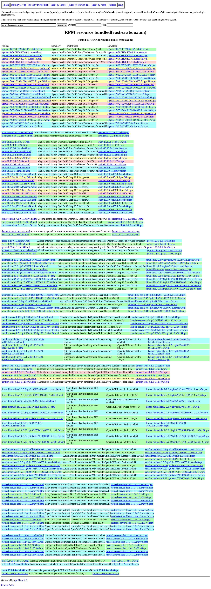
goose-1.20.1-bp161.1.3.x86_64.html (19, 253)
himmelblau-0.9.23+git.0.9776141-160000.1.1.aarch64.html (30, 279)
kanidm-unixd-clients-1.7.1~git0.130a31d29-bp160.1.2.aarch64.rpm (169, 352)
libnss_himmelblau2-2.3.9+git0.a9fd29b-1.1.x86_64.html (28, 407)
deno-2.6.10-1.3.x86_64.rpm (125, 234)
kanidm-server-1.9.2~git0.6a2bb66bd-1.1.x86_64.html (27, 320)
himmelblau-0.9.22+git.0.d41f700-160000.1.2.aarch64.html (29, 285)
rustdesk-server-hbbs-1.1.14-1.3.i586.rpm (130, 519)
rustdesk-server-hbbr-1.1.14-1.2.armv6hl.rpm (132, 500)
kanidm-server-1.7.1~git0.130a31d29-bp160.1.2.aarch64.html (30, 330)
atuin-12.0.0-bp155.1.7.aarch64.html (19, 206)
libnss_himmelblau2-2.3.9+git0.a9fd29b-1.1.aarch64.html (29, 401)
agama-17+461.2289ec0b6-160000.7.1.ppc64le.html (26, 81)
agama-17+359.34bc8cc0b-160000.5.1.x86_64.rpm (132, 120)
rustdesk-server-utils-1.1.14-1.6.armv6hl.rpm (127, 538)
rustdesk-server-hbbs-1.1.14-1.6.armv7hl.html (23, 516)
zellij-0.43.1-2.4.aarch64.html (15, 564)
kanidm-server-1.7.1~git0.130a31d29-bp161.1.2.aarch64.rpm (159, 323)
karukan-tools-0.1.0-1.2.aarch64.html (19, 365)
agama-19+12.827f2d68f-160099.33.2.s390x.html (25, 71)
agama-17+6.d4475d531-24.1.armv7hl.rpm (128, 126)
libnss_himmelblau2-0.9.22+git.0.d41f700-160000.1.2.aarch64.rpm (177, 436)
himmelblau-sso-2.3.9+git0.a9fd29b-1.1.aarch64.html (27, 301)
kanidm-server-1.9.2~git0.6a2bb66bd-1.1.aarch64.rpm (155, 317)
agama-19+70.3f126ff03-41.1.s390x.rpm (127, 62)
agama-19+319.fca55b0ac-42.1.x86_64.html (22, 49)
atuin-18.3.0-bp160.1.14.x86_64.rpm (115, 196)
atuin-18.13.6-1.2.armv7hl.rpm (112, 154)
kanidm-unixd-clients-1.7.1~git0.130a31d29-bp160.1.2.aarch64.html (23, 352)
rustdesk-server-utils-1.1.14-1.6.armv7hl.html (23, 542)
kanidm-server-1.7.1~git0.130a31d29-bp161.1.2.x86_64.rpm (158, 327)
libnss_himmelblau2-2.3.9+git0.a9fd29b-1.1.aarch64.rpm (173, 401)
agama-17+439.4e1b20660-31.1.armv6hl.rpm (129, 91)
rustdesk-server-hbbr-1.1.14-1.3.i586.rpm (130, 494)
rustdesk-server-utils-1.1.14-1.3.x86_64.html (22, 548)
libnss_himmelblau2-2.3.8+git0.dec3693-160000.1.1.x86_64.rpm (176, 418)
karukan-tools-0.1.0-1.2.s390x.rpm (152, 372)
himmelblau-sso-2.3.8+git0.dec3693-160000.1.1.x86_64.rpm (156, 311)
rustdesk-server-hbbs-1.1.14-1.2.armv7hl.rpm (132, 529)
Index (6, 5)
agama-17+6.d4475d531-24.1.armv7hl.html (22, 126)
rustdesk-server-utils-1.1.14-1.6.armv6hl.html (23, 538)
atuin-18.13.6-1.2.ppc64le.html (16, 158)
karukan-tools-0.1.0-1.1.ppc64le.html (19, 378)
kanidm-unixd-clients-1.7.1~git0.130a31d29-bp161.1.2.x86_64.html (23, 346)
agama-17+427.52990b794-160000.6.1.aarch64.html (26, 97)
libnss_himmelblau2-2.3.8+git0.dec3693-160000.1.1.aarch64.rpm (177, 412)
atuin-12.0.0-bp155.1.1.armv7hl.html (19, 212)
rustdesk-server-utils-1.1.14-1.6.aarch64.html (23, 535)
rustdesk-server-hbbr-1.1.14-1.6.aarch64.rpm (131, 484)
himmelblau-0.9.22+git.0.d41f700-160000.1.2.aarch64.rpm (173, 285)
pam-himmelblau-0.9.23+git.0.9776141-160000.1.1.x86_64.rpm (175, 472)
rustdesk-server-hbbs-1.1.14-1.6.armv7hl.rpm (132, 516)
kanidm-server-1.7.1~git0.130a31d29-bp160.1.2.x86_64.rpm (158, 333)
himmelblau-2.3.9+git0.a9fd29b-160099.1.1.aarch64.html (28, 260)
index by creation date (79, 5)
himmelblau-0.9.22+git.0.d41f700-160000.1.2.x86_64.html (29, 288)
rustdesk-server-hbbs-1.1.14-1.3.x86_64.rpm (132, 523)
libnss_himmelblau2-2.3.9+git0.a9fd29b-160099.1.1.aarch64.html (32, 389)
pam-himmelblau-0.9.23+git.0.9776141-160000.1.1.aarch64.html (32, 468)
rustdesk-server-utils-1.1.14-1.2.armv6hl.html (23, 551)
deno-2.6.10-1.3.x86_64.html (15, 234)
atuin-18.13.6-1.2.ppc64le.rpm (112, 158)
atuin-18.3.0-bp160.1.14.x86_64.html (19, 196)
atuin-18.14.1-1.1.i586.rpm (111, 145)
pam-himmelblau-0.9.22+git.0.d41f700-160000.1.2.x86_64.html (32, 478)
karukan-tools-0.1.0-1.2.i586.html (17, 369)
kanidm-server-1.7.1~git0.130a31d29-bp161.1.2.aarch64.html (30, 323)
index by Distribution (38, 5)
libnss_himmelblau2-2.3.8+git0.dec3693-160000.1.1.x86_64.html (32, 418)
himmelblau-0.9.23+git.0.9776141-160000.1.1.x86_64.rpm (173, 282)
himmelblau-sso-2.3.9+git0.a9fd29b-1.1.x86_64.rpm (152, 304)
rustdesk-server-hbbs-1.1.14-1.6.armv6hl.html (23, 513)
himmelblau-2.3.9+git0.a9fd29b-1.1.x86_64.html (25, 269)
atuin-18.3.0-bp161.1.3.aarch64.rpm (115, 174)
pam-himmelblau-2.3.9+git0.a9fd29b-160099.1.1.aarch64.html (31, 449)
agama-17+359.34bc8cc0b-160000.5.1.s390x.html (25, 116)
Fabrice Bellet (7, 585)
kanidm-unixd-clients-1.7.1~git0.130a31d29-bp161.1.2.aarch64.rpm (169, 340)
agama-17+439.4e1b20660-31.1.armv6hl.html (23, 91)
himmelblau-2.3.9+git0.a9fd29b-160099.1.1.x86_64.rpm (172, 263)
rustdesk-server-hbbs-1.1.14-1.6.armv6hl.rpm (132, 513)
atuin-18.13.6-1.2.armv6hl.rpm (112, 151)
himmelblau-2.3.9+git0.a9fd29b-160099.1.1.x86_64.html (28, 263)
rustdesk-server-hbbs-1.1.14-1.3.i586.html (21, 519)
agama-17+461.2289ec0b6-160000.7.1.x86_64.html (26, 87)
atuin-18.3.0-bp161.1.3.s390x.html (18, 180)
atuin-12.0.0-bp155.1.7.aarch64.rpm (115, 206)
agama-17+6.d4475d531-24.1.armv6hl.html (22, 123)
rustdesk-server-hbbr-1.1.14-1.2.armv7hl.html (23, 504)
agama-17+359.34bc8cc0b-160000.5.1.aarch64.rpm (132, 110)
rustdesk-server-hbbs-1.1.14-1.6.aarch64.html (23, 510)
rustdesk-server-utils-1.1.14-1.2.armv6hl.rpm (127, 551)
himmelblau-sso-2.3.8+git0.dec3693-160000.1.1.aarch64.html (31, 307)
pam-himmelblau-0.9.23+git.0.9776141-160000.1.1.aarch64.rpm (175, 468)
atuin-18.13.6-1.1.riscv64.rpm (112, 164)
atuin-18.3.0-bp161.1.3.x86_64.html (18, 183)
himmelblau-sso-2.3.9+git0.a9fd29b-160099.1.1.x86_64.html (30, 298)
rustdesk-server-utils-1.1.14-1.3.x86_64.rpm (126, 548)
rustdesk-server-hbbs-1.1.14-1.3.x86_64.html (23, 523)
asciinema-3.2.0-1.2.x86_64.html (17, 135)
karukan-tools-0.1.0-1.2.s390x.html (18, 372)
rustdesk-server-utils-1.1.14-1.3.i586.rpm (125, 545)
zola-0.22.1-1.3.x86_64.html (15, 573)
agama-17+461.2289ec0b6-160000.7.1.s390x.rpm (131, 84)
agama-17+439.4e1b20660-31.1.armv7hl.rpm (129, 94)
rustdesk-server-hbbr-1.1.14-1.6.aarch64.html (23, 484)
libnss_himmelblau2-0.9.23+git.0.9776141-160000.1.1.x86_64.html (33, 430)
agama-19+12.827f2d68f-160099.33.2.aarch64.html (26, 65)
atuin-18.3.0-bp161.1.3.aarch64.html (19, 174)
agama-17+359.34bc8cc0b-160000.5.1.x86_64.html (26, 120)
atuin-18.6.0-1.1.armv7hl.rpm (112, 171)
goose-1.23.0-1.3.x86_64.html (16, 244)
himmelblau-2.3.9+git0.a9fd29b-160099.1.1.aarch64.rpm (172, 260)
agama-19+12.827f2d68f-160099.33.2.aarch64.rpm (132, 65)
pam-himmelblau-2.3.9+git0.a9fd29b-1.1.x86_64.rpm (170, 459)
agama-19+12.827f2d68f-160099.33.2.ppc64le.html (26, 68)
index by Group (18, 5)
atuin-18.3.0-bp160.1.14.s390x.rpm (115, 193)
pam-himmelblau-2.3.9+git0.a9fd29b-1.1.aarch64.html (27, 456)
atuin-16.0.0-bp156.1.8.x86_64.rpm (115, 203)
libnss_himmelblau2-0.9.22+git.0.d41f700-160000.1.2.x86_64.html (33, 442)
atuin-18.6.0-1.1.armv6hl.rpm (112, 167)
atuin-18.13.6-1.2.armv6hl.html (16, 151)
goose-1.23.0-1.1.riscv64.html (16, 247)
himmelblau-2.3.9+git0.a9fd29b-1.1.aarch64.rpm (169, 266)
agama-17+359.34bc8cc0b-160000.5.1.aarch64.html (26, 110)
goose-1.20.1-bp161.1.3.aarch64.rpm (164, 250)
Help (120, 5)
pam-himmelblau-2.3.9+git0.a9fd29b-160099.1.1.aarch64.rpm (174, 449)
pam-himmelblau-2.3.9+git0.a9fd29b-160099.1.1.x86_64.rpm (173, 452)
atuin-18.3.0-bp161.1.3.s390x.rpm (114, 180)
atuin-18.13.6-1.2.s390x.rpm (111, 161)
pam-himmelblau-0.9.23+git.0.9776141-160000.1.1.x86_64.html (32, 472)
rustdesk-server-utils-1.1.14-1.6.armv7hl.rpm (127, 542)
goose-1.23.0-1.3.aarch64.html (16, 240)
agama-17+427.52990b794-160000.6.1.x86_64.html (26, 107)
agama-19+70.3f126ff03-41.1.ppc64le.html (22, 58)
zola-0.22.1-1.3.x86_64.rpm (106, 573)
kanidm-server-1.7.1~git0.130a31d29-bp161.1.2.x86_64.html (30, 327)
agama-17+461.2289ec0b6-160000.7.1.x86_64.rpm (132, 87)
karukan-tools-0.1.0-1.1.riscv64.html (19, 382)
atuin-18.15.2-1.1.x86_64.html (16, 142)
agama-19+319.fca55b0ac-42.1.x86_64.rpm (128, 49)
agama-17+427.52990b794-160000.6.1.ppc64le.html (26, 100)
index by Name (99, 5)
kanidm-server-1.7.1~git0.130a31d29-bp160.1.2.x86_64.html (30, 333)
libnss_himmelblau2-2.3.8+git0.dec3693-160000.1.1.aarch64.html (33, 412)
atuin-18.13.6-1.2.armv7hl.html (16, 154)
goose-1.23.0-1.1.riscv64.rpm (161, 247)
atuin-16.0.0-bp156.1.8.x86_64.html (18, 203)
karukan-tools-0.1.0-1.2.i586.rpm (151, 369)
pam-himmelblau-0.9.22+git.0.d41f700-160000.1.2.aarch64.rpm (175, 475)
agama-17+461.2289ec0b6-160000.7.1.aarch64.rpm (132, 78)
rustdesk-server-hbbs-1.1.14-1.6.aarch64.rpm (132, 510)
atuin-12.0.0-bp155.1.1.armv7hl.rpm (115, 212)
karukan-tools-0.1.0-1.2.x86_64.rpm (152, 375)
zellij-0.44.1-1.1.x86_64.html (15, 561)
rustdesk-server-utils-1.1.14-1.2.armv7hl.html (23, 554)
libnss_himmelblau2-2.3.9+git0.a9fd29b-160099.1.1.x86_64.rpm (176, 395)
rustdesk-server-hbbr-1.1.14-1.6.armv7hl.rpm (132, 491)
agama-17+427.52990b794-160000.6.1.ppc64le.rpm (132, 100)
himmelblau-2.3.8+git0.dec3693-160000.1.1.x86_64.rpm (172, 276)
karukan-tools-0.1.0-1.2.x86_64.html (19, 375)
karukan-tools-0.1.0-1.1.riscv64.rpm (152, 382)
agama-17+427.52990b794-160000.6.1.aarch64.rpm (132, 97)
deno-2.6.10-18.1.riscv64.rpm (126, 231)
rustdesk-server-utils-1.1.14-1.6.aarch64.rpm (126, 535)
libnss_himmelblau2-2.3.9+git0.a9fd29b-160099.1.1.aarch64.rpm (176, 389)
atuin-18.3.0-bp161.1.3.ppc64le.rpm (115, 177)
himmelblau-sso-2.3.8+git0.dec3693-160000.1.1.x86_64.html (30, 311)
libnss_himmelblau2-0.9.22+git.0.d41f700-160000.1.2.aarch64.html (33, 436)
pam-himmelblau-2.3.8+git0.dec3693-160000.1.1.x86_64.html (31, 465)
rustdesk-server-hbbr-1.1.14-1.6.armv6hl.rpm (132, 487)
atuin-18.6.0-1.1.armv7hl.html (16, 171)
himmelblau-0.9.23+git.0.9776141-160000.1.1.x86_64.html (29, 282)
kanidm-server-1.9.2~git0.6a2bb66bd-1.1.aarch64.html (27, 317)
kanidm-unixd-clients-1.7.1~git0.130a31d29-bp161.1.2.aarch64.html (23, 340)
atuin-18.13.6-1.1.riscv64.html (16, 164)
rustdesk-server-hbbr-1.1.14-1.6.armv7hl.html (23, 491)
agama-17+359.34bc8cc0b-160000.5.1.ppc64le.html (26, 113)
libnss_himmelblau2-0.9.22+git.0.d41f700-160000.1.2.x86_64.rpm (177, 442)
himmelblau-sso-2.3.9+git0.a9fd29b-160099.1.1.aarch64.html (30, 295)
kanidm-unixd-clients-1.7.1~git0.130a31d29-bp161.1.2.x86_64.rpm (169, 346)
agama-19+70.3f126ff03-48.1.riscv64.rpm (127, 52)
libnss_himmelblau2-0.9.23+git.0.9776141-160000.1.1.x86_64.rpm (177, 430)
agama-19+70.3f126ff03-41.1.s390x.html (21, 62)
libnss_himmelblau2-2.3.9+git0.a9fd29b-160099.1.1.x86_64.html (32, 395)
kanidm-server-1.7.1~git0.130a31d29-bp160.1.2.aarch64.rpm (159, 330)
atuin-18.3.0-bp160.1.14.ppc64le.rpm (115, 190)
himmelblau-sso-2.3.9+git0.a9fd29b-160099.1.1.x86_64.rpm (156, 298)
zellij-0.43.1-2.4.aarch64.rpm (125, 564)
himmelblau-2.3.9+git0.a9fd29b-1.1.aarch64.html (25, 266)
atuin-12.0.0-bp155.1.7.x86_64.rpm (115, 209)
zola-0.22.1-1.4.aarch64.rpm (106, 570)
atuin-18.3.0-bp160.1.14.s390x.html (18, 193)
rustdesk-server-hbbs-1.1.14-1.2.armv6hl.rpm (132, 526)
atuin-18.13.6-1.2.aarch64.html (16, 148)
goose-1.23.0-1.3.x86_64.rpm (161, 244)
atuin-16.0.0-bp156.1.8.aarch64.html (19, 200)
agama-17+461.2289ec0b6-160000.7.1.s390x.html (25, 84)
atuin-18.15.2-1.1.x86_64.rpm (112, 142)
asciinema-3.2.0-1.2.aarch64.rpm (113, 132)
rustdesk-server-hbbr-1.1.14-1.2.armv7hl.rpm (132, 504)
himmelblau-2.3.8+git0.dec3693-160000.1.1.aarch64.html (29, 272)
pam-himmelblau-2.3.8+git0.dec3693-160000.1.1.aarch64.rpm (174, 462)
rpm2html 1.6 (20, 580)
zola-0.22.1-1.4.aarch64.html (15, 570)
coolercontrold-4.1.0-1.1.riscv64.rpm (125, 219)
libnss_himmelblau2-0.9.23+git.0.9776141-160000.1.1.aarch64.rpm (166, 424)
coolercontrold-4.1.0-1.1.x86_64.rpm (125, 222)
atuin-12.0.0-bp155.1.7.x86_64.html (18, 209)
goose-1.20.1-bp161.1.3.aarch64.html (19, 250)
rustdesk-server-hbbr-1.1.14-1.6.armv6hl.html (23, 487)
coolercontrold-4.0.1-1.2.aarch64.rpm (125, 225)
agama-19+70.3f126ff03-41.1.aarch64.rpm (128, 55)
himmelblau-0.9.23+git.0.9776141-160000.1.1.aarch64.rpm (174, 279)
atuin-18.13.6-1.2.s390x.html (15, 161)
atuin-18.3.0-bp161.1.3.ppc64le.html (19, 177)
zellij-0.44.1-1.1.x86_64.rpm (124, 561)
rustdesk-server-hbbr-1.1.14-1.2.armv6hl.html (23, 500)
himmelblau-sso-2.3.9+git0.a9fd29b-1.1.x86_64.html (26, 304)
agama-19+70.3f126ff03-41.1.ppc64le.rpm (128, 58)
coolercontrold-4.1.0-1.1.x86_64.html (19, 222)
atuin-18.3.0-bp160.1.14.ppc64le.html (19, 190)
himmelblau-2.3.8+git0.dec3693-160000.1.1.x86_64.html (28, 276)
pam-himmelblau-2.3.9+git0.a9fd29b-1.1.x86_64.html (27, 459)
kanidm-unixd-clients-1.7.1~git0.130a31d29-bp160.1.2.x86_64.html (23, 358)
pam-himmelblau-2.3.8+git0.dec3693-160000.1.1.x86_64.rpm (174, 465)
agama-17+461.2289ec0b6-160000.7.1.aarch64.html (26, 78)
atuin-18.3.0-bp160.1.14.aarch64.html (19, 187)
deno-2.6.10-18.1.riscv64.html (16, 231)
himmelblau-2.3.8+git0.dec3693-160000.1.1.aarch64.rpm (173, 272)
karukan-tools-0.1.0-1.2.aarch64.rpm (153, 365)
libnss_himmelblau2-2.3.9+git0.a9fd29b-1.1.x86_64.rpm (172, 407)
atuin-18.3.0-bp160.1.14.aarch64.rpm (115, 187)
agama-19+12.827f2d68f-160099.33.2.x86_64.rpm (131, 75)
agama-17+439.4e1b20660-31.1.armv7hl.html (23, 94)
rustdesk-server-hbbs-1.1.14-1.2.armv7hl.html (23, 529)
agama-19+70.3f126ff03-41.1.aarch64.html (22, 55)
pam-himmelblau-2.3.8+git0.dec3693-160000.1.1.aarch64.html (31, 462)
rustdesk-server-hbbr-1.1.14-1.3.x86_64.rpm (131, 497)
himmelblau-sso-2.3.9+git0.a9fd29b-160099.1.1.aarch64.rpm (156, 295)
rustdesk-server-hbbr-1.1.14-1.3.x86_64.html (23, 497)
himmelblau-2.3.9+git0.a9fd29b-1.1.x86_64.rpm (168, 269)
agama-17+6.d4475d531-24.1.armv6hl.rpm (128, 123)
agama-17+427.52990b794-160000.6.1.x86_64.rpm (132, 107)
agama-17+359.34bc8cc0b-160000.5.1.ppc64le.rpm (132, 113)
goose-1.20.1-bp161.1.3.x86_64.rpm (164, 253)
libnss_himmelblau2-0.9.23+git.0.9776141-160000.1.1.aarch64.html (22, 424)
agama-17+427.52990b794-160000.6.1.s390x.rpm (131, 104)
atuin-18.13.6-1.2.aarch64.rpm (112, 148)
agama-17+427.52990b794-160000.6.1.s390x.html (25, 104)
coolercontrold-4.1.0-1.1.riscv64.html (19, 219)
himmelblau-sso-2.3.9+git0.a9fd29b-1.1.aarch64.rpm (153, 301)
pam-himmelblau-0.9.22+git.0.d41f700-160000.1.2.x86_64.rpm (174, 478)
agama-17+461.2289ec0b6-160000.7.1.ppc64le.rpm (132, 81)
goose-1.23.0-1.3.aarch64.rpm (161, 240)
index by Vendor (58, 5)
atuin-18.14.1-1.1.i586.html (14, 145)
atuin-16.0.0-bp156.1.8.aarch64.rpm (115, 200)
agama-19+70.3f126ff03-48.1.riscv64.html (22, 52)
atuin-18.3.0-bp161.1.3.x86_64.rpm (115, 183)
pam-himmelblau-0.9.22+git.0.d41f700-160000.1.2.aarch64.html (32, 475)
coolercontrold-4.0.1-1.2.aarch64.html (19, 225)
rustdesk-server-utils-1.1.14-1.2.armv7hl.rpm (127, 554)
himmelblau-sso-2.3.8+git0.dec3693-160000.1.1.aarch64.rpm (156, 307)
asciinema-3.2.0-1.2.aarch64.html (17, 132)
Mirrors (112, 5)
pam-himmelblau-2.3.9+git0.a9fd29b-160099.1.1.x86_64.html (31, 452)
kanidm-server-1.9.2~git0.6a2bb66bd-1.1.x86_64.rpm (155, 320)
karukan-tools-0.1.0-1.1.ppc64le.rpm (153, 378)
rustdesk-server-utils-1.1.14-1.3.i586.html (21, 545)
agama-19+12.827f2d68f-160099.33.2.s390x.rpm (131, 71)
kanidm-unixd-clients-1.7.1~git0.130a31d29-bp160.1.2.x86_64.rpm (169, 358)
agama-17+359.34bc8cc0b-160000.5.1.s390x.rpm (131, 116)
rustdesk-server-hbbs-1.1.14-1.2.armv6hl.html (23, 526)
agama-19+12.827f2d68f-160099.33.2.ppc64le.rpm (132, 68)
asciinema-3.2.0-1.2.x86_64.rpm (113, 135)
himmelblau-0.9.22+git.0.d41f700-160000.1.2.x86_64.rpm (173, 288)
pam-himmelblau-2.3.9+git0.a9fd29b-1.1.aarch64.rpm (170, 456)
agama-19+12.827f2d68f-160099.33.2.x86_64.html (26, 75)
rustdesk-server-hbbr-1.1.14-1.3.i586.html (21, 494)
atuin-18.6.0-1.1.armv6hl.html (16, 167)
